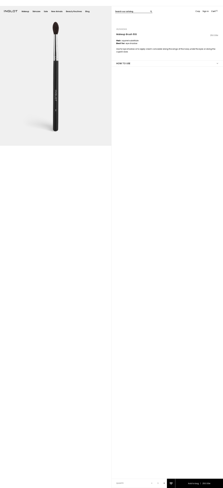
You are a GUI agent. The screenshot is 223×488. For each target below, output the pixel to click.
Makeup (25, 11)
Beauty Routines (74, 11)
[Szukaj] (133, 11)
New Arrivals (57, 11)
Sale (46, 11)
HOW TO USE (123, 63)
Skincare (36, 11)
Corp (197, 11)
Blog (87, 11)
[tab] (167, 49)
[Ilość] (158, 483)
